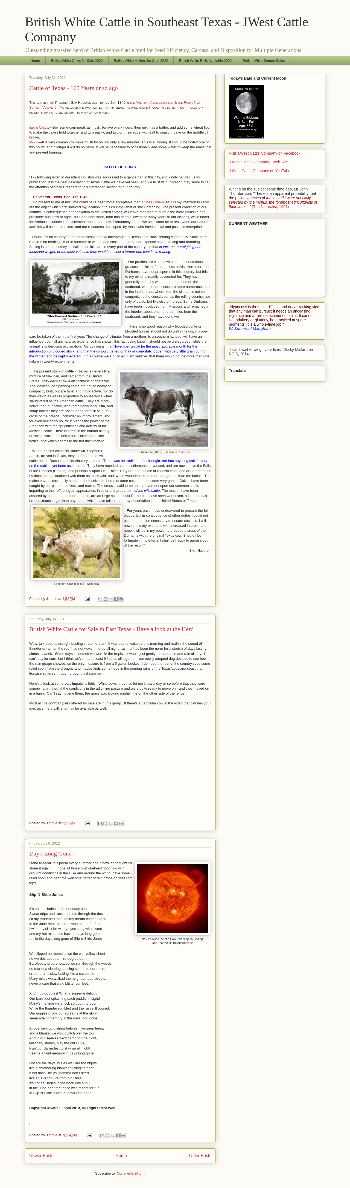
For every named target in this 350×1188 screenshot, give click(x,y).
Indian (34, 127)
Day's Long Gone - (52, 853)
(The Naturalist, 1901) (270, 206)
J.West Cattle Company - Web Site (258, 162)
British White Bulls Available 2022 (205, 61)
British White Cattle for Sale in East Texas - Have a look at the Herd (111, 629)
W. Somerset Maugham (250, 328)
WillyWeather (257, 290)
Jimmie (52, 599)
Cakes (43, 127)
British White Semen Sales (264, 61)
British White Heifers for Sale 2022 (141, 61)
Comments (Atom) (131, 1173)
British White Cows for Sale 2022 (77, 61)
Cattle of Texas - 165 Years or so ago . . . (78, 88)
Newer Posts (41, 1155)
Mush (33, 142)
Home (35, 61)
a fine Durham (152, 202)
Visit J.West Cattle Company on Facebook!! (266, 153)
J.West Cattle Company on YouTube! (260, 171)
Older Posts (200, 1155)
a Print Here (183, 452)
